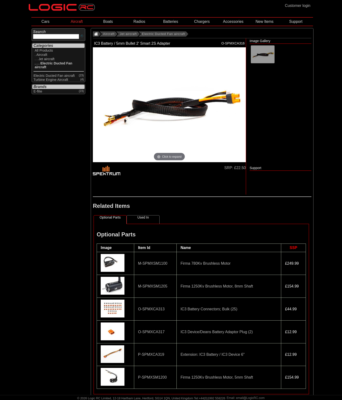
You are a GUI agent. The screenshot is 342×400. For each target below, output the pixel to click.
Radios (139, 22)
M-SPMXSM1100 (152, 263)
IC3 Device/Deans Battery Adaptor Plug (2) (216, 332)
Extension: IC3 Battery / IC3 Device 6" (212, 354)
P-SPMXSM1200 (152, 377)
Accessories (233, 22)
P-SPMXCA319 (151, 354)
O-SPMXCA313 (151, 309)
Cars (45, 22)
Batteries (170, 22)
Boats (108, 22)
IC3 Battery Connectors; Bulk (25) (208, 309)
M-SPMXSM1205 (152, 286)
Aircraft (77, 22)
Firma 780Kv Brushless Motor (205, 263)
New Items (265, 22)
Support (295, 22)
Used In (143, 217)
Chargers (202, 22)
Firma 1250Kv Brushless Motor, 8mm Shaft (216, 286)
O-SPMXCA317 (151, 332)
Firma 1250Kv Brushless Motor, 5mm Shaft (216, 377)
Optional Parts (110, 217)
